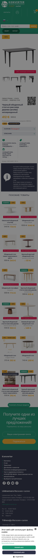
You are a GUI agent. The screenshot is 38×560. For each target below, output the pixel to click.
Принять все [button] (18, 547)
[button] (19, 557)
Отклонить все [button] (19, 552)
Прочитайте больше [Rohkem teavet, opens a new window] (8, 543)
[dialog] (19, 280)
